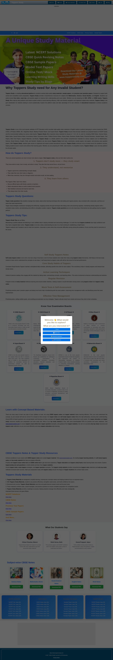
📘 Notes (56, 329)
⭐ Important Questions (56, 336)
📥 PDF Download (56, 339)
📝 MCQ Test (56, 332)
